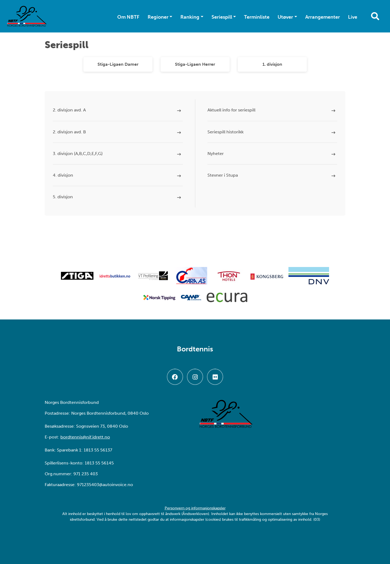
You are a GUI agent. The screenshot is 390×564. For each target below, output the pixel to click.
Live (352, 17)
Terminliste (256, 17)
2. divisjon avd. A (69, 110)
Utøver (285, 17)
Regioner (158, 17)
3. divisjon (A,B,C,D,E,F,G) (78, 153)
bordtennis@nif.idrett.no (85, 437)
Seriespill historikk (225, 131)
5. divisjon (63, 196)
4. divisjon (63, 175)
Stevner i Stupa (222, 175)
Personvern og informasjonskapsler (195, 508)
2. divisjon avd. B (69, 131)
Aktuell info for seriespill (231, 110)
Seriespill (222, 17)
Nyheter (215, 153)
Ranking (189, 17)
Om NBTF (128, 17)
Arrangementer (322, 17)
